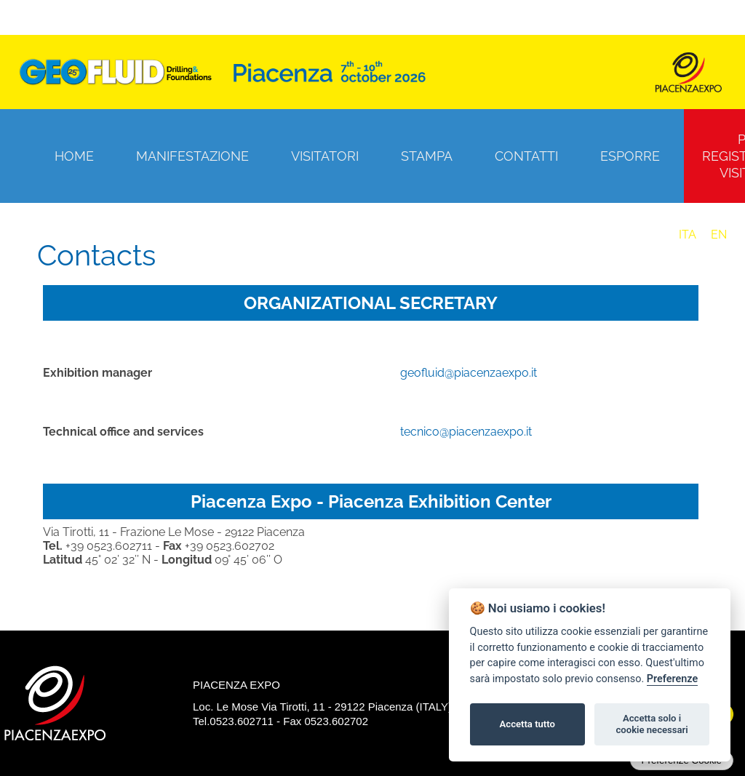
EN (719, 234)
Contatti (526, 156)
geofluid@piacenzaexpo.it (468, 373)
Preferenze (672, 679)
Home (74, 156)
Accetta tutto (527, 724)
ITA (687, 234)
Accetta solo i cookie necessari (651, 724)
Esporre (630, 156)
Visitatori (325, 156)
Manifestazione (192, 156)
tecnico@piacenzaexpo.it (466, 432)
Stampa (427, 156)
